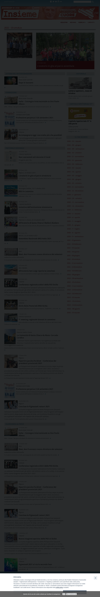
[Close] (95, 578)
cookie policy (59, 587)
